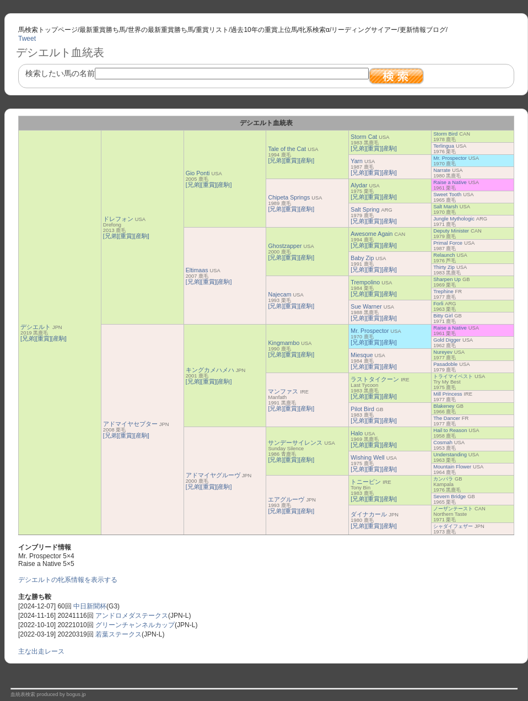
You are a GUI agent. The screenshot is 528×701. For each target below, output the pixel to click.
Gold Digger (447, 340)
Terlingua (443, 146)
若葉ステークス (118, 634)
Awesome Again (371, 233)
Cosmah (442, 442)
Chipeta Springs (289, 197)
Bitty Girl (442, 316)
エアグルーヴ (286, 499)
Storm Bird (445, 134)
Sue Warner (366, 306)
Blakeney (443, 406)
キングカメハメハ (210, 369)
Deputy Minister (451, 231)
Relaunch (444, 255)
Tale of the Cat (287, 148)
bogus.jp (76, 694)
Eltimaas (197, 270)
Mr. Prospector (450, 158)
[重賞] (43, 338)
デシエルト (35, 326)
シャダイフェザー (453, 526)
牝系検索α (314, 30)
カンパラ (443, 479)
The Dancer (446, 418)
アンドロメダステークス (131, 615)
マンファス (283, 391)
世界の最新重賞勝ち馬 (161, 30)
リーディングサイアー (364, 30)
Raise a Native (450, 182)
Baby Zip (362, 258)
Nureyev (442, 352)
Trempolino (365, 282)
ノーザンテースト (453, 508)
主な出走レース (41, 651)
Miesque (362, 355)
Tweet (27, 38)
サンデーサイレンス (295, 442)
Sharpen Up (447, 279)
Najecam (279, 294)
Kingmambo (283, 342)
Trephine (443, 291)
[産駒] (59, 338)
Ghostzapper (284, 245)
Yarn (357, 161)
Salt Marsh (445, 206)
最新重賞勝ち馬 (102, 30)
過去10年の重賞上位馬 (263, 30)
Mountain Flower (452, 467)
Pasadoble (445, 364)
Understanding (450, 454)
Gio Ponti (198, 173)
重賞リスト (212, 30)
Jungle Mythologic (454, 219)
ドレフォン (118, 218)
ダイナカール (369, 514)
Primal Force (447, 243)
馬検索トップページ (48, 30)
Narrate (441, 170)
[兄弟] (28, 338)
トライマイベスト (453, 376)
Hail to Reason (450, 430)
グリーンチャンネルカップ (135, 625)
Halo (357, 433)
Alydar (359, 185)
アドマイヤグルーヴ (213, 475)
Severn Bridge (449, 496)
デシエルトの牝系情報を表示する (67, 580)
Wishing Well (367, 457)
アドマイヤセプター (130, 423)
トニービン (366, 481)
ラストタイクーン (375, 379)
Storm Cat (364, 136)
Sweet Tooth (447, 194)
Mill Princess (447, 394)
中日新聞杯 (89, 606)
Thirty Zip (444, 267)
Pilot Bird (362, 409)
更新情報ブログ (423, 30)
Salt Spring (365, 209)
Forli (438, 303)
